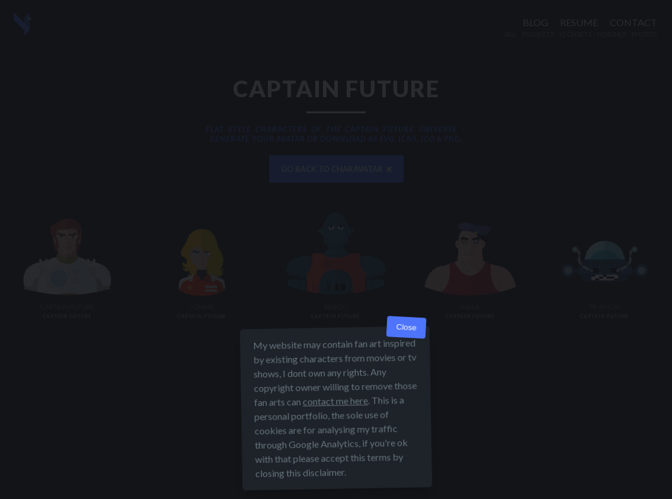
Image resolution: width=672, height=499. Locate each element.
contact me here (335, 401)
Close (406, 327)
